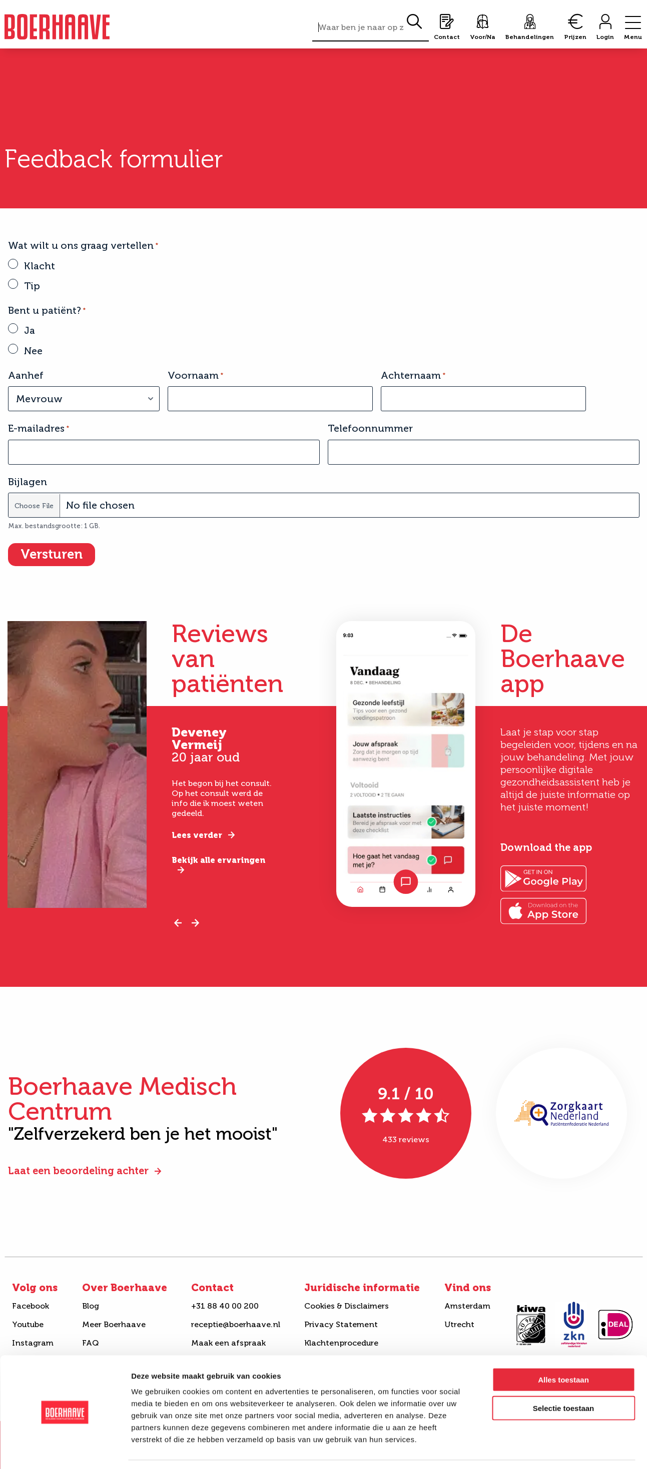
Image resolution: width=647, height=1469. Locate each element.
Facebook (30, 1306)
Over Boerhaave (124, 1288)
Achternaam (413, 375)
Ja (29, 330)
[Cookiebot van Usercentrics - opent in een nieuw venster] (65, 1449)
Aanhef (26, 375)
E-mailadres (38, 428)
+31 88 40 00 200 (225, 1306)
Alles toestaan (563, 1349)
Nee (33, 351)
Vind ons (467, 1288)
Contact (212, 1288)
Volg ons (35, 1288)
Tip (32, 286)
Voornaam (195, 375)
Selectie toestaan (563, 1377)
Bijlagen (27, 482)
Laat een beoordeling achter (78, 1171)
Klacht (39, 266)
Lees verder (197, 835)
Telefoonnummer (370, 428)
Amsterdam (467, 1306)
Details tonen (540, 1449)
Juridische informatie (362, 1288)
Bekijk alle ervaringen (218, 860)
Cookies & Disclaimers (346, 1306)
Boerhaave (57, 26)
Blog (90, 1306)
